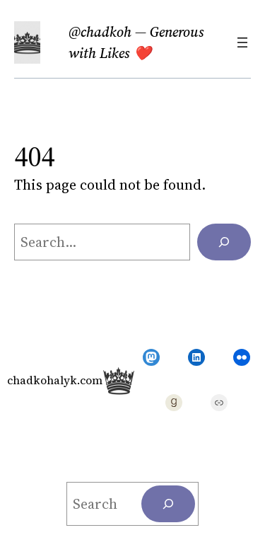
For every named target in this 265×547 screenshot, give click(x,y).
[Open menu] (242, 42)
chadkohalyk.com (54, 380)
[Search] (224, 242)
